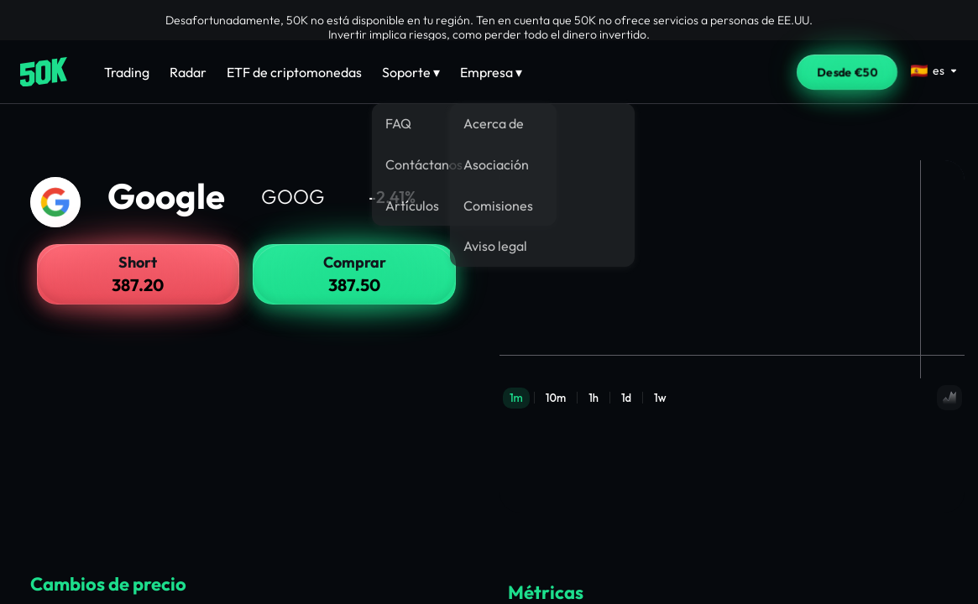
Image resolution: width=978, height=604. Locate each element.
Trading (126, 72)
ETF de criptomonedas (294, 72)
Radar (188, 72)
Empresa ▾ (491, 72)
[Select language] (934, 70)
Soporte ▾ (411, 72)
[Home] (43, 72)
